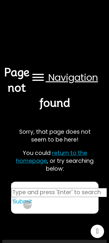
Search (19, 184)
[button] (64, 78)
